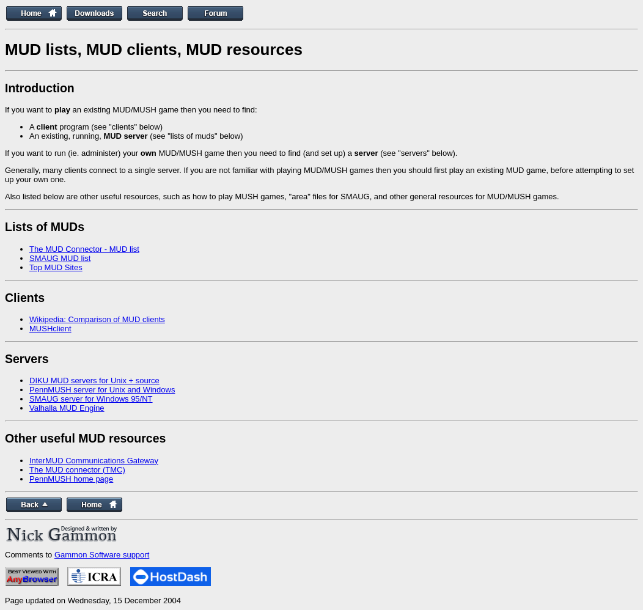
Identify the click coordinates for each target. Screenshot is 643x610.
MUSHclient (50, 328)
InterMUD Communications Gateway (93, 460)
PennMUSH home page (71, 478)
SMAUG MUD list (59, 258)
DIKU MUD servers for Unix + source (94, 380)
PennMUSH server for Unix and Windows (102, 389)
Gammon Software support (101, 554)
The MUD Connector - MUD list (84, 249)
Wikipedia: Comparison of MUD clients (97, 319)
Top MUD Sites (56, 267)
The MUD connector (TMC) (77, 469)
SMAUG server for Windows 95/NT (91, 398)
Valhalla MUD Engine (67, 408)
